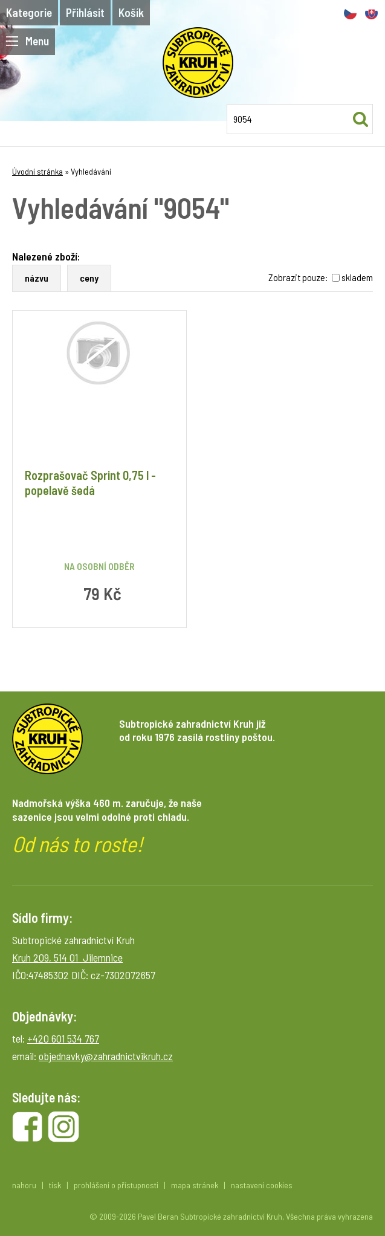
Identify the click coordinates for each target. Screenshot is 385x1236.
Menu (27, 41)
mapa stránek (194, 1185)
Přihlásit (85, 12)
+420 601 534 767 (63, 1038)
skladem (357, 277)
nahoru (24, 1185)
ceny (89, 277)
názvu (36, 277)
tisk (55, 1185)
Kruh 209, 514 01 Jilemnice (67, 957)
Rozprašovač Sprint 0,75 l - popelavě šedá (90, 482)
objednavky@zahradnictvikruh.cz (106, 1056)
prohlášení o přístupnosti (116, 1185)
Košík (131, 12)
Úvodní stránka (37, 171)
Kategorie (29, 12)
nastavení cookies (262, 1185)
